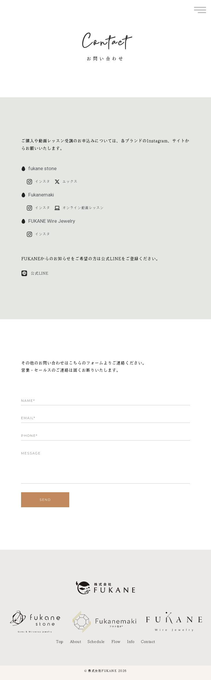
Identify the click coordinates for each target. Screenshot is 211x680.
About (75, 642)
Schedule (95, 642)
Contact (148, 642)
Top (59, 642)
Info (130, 642)
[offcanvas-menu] (200, 10)
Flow (115, 642)
